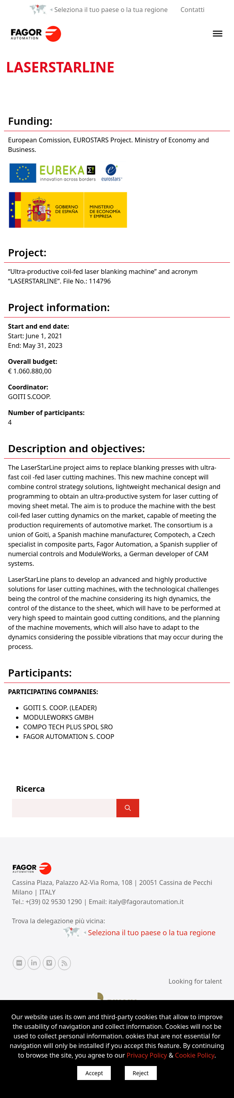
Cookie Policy (194, 1055)
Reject (141, 1073)
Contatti (192, 9)
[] (127, 808)
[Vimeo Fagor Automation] (49, 963)
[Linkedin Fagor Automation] (34, 963)
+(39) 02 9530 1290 (55, 901)
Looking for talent (195, 981)
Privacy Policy (147, 1055)
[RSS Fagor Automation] (64, 963)
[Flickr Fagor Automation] (19, 963)
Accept (94, 1073)
